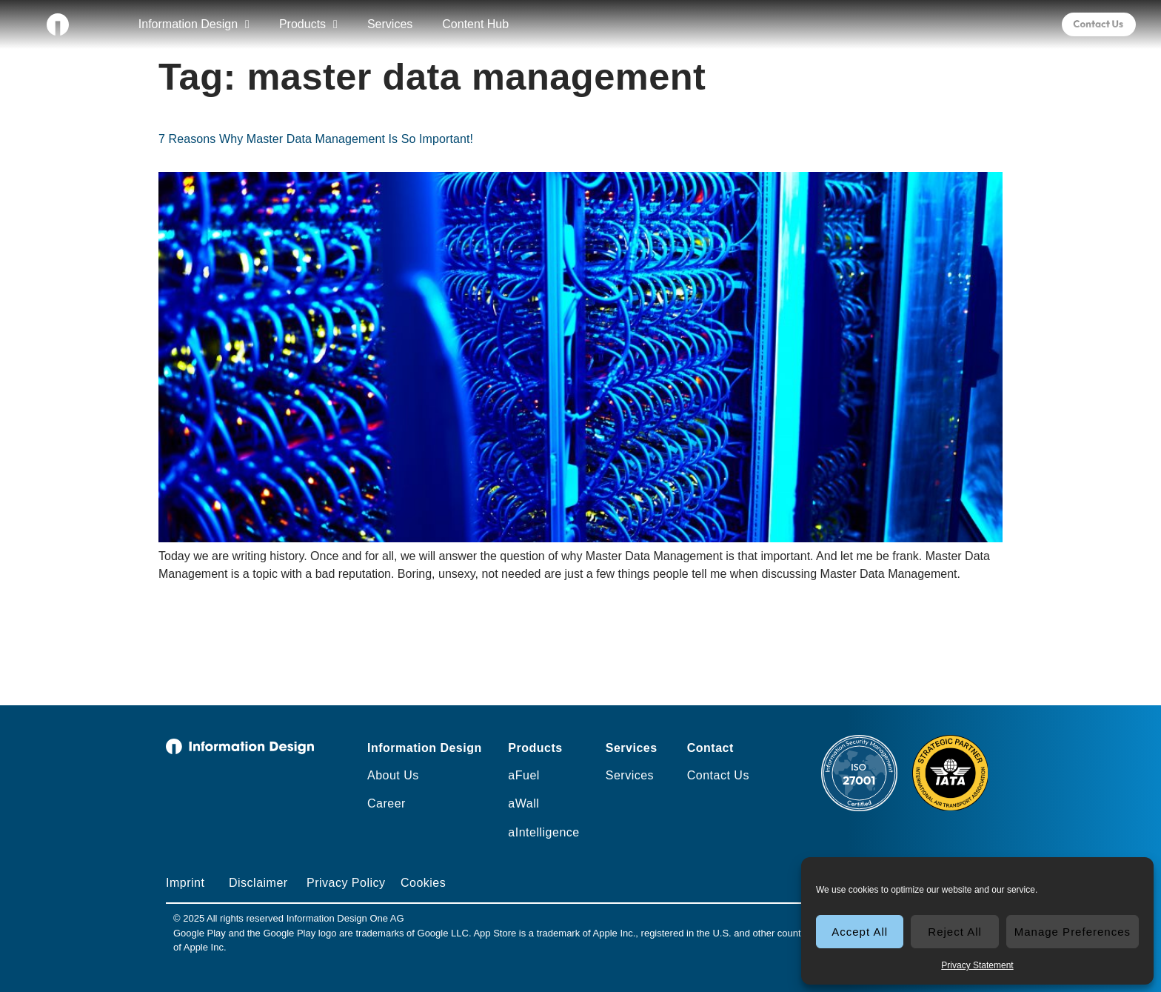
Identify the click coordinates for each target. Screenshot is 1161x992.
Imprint (185, 882)
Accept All (860, 931)
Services (389, 24)
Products (308, 24)
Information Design (194, 24)
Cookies (423, 882)
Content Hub (475, 24)
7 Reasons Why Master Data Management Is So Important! (315, 139)
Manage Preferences (1072, 931)
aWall (523, 803)
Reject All (955, 931)
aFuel (524, 775)
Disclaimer (258, 882)
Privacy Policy (346, 882)
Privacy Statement (977, 965)
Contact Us (718, 775)
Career (386, 803)
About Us (393, 775)
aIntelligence (543, 832)
